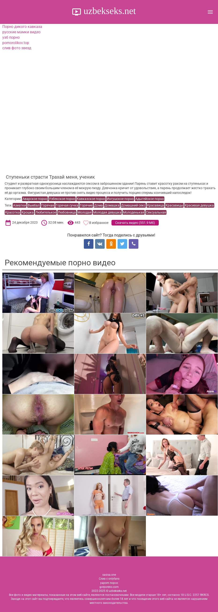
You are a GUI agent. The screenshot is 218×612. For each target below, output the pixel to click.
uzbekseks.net (108, 11)
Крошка (28, 212)
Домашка (111, 205)
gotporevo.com (109, 587)
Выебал (34, 205)
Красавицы (174, 205)
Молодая (85, 212)
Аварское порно (34, 199)
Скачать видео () (135, 223)
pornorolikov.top (15, 43)
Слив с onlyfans (109, 578)
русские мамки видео (21, 32)
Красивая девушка (199, 205)
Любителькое (45, 212)
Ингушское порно (120, 199)
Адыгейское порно (149, 199)
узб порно (11, 37)
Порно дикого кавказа (22, 26)
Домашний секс (133, 205)
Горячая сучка (67, 205)
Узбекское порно (62, 199)
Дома (98, 205)
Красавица (155, 205)
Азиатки (19, 205)
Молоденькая (133, 212)
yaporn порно (109, 583)
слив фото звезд (16, 48)
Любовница (67, 212)
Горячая (47, 205)
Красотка (12, 212)
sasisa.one (109, 574)
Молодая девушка (107, 212)
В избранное (98, 223)
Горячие (86, 205)
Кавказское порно (91, 199)
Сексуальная (156, 212)
